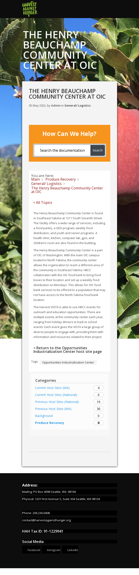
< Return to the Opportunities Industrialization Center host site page (67, 349)
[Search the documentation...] (62, 150)
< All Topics (42, 202)
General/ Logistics (77, 105)
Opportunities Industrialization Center (68, 362)
